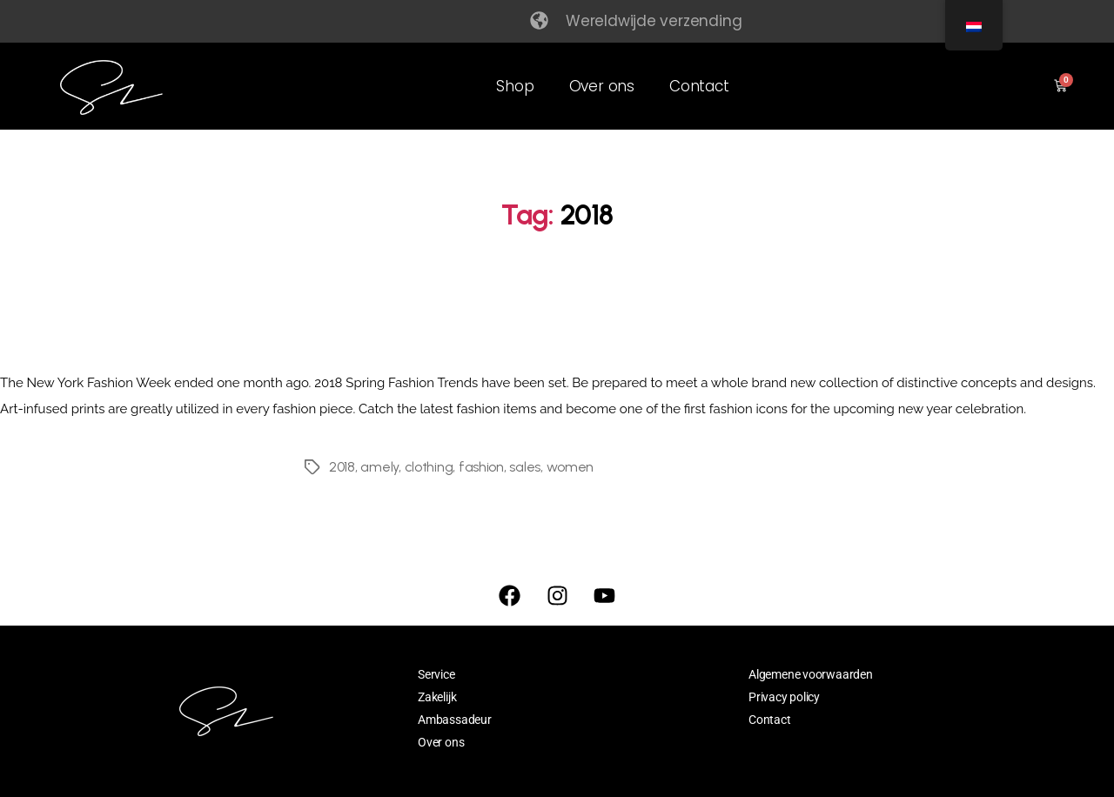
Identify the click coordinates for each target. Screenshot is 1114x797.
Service (436, 674)
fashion (481, 467)
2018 (342, 467)
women (570, 467)
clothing (429, 467)
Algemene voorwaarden (810, 674)
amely (379, 467)
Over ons (601, 86)
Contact (699, 86)
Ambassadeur (455, 720)
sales (524, 467)
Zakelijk (437, 697)
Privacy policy (784, 697)
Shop (515, 86)
